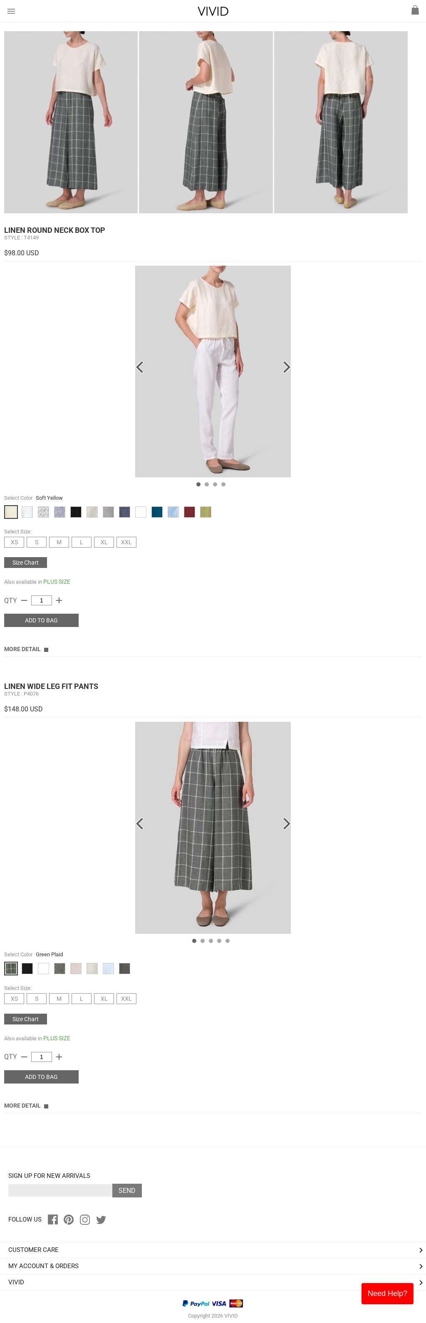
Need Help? (387, 1293)
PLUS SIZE (56, 581)
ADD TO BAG (41, 620)
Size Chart (25, 562)
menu (11, 11)
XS (14, 542)
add (59, 600)
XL (104, 542)
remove (24, 600)
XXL (126, 542)
